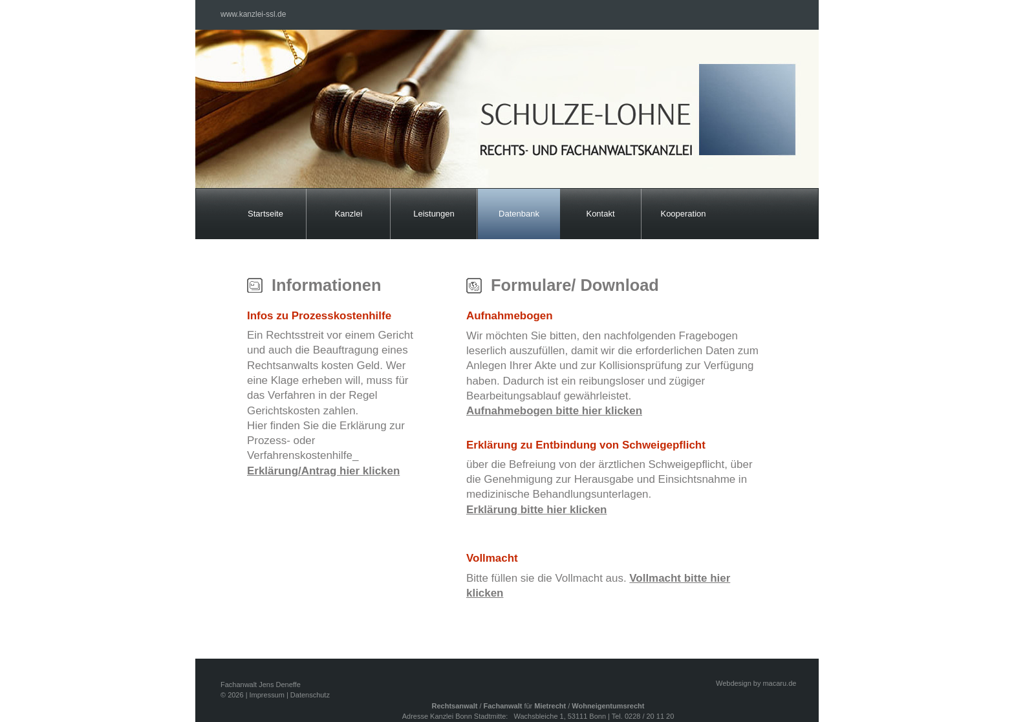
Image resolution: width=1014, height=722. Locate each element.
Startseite (265, 213)
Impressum (267, 695)
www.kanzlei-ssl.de (253, 14)
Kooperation (683, 213)
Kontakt (600, 213)
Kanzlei (349, 213)
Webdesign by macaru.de (756, 683)
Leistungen (434, 213)
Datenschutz (310, 695)
